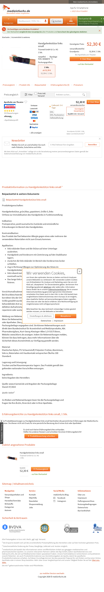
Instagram (59, 501)
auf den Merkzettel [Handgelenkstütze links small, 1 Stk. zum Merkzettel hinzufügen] (85, 64)
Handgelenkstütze (47, 43)
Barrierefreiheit (84, 510)
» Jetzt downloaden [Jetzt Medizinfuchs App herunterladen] (79, 11)
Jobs (31, 507)
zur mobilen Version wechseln (52, 573)
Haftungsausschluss (86, 501)
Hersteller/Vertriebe (13, 500)
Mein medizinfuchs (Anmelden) (85, 2)
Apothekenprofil (11, 120)
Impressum (58, 320)
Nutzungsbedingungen (87, 504)
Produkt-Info (24, 85)
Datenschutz (46, 320)
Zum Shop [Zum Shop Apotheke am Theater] (80, 59)
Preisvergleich (9, 85)
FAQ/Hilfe (33, 498)
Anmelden (71, 21)
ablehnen (47, 287)
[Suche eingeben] (30, 21)
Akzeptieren (65, 316)
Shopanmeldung (36, 504)
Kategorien (8, 21)
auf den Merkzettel (39, 474)
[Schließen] (100, 30)
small (41, 46)
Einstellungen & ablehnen (41, 316)
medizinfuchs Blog (61, 494)
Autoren (8, 510)
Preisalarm (78, 85)
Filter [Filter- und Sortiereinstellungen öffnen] (28, 95)
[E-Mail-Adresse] (66, 144)
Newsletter (33, 501)
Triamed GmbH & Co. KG (48, 49)
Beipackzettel (40, 85)
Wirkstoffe (9, 504)
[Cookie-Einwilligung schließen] (79, 271)
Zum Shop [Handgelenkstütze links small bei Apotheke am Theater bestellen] (93, 102)
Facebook (59, 498)
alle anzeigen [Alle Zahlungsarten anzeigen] (36, 132)
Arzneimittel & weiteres (20, 37)
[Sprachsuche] (45, 21)
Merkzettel (84, 18)
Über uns (81, 494)
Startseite (6, 37)
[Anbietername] (68, 95)
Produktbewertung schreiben (41, 436)
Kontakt (32, 494)
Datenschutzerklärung (57, 289)
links (60, 43)
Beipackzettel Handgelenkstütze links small (26, 199)
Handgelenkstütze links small (32, 453)
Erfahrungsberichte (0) (60, 85)
